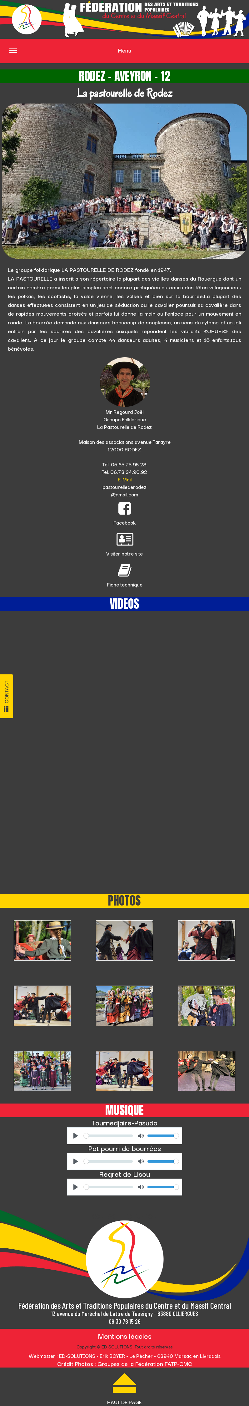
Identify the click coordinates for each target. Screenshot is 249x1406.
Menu (70, 55)
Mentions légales (125, 1335)
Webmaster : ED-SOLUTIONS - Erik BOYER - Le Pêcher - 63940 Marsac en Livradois (125, 1356)
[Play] (76, 1136)
